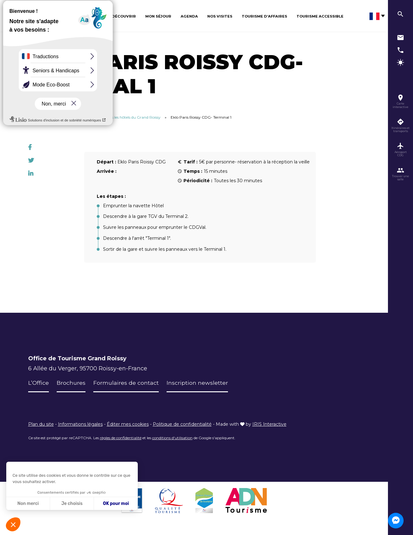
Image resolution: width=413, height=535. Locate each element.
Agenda (189, 16)
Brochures (71, 382)
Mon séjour (158, 16)
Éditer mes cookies (128, 424)
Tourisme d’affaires (264, 16)
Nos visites (219, 16)
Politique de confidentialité (182, 424)
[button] (13, 524)
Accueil (34, 117)
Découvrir (124, 16)
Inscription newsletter (197, 382)
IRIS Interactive (269, 424)
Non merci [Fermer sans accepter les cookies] (28, 503)
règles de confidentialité (121, 437)
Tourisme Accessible (320, 16)
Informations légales (80, 424)
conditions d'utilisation (172, 437)
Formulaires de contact (126, 382)
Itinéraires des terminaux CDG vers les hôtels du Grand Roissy (106, 117)
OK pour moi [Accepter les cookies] (116, 503)
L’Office (38, 382)
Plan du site (41, 424)
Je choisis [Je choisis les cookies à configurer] (72, 503)
